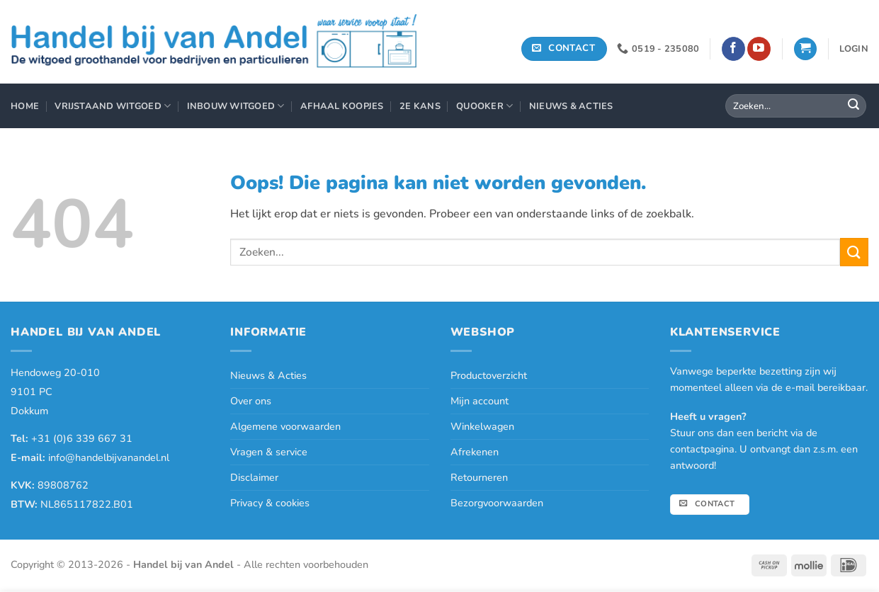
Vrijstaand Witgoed (113, 106)
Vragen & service (268, 452)
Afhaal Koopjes (342, 106)
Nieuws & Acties (571, 106)
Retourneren (479, 477)
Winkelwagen (482, 426)
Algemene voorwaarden (285, 426)
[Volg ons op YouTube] (759, 49)
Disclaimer (254, 477)
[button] (805, 49)
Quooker (484, 106)
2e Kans (420, 106)
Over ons (250, 401)
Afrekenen (474, 452)
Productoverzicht (488, 375)
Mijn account (479, 401)
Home (25, 106)
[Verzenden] (853, 106)
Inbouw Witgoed (236, 106)
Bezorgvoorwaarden (496, 503)
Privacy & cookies (270, 503)
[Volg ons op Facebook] (733, 49)
